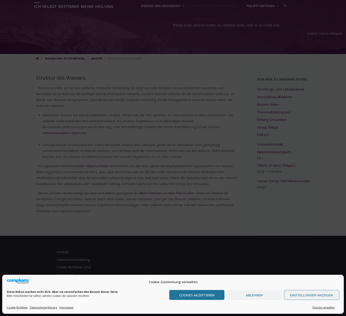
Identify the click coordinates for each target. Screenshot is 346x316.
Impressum (66, 307)
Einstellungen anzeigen (311, 295)
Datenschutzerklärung (43, 307)
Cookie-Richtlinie (17, 307)
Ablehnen (254, 295)
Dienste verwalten (323, 307)
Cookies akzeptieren (197, 295)
